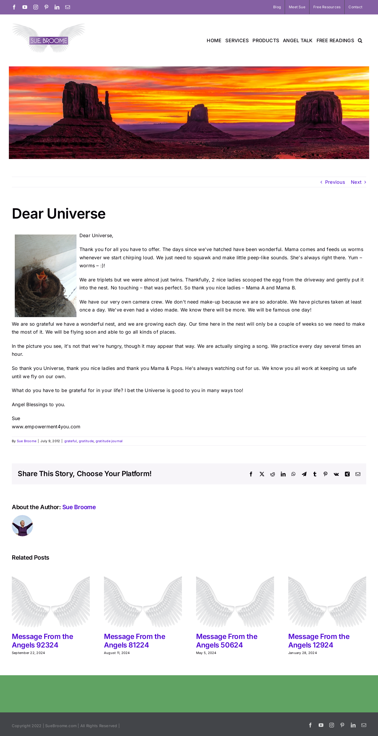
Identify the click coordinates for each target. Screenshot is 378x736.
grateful (70, 441)
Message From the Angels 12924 (318, 640)
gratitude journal (109, 441)
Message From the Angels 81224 (134, 640)
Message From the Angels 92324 (42, 640)
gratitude (86, 441)
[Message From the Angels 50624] (235, 571)
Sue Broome (26, 441)
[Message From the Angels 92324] (51, 571)
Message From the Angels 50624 (226, 640)
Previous (335, 182)
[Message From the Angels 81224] (143, 571)
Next (356, 182)
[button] (360, 40)
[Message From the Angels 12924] (327, 571)
